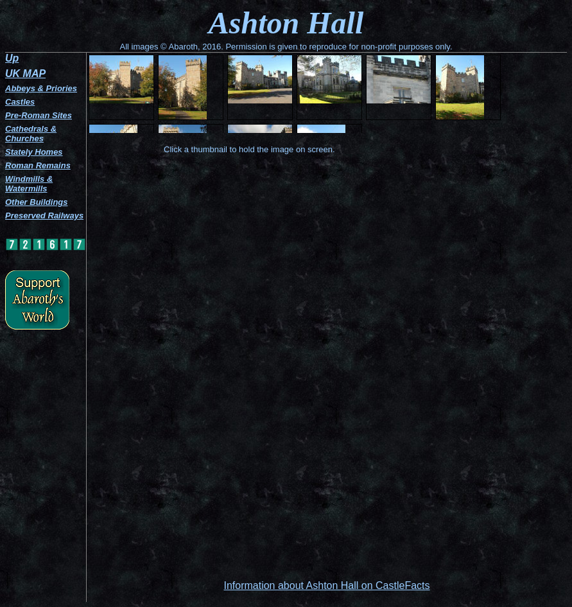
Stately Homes (34, 152)
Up (12, 58)
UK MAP (25, 73)
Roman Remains (38, 165)
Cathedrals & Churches (30, 133)
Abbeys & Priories (41, 88)
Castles (20, 102)
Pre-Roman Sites (38, 115)
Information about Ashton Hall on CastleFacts (326, 585)
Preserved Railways (44, 215)
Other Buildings (36, 202)
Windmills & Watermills (29, 183)
